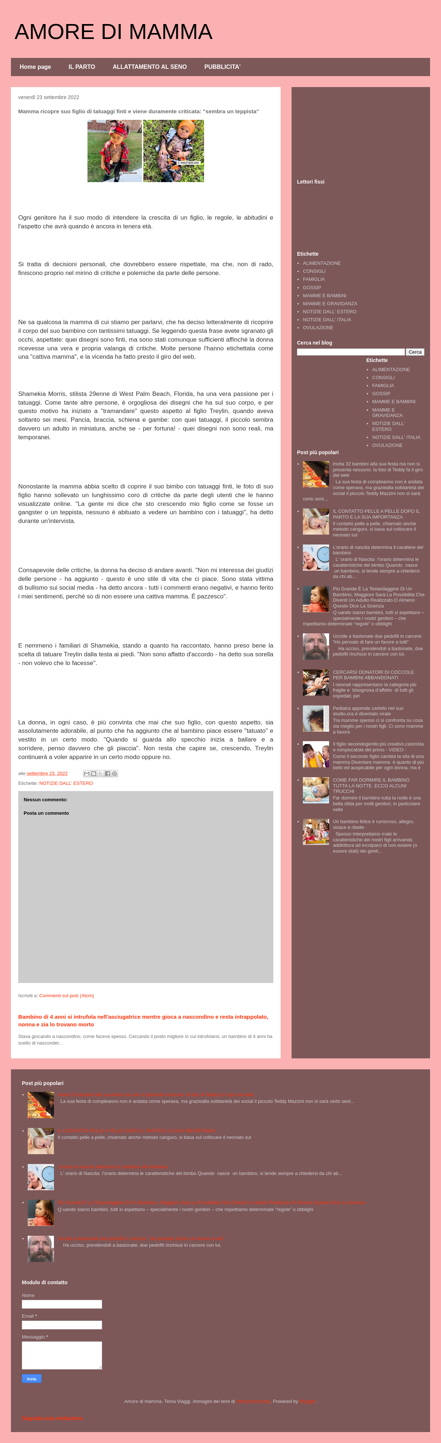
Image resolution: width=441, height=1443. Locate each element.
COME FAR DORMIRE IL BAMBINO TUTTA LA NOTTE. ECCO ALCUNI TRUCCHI (371, 785)
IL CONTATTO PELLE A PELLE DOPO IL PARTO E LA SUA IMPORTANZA (376, 514)
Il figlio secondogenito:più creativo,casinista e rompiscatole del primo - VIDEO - (378, 746)
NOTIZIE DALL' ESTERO (66, 783)
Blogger (307, 1401)
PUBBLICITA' (222, 67)
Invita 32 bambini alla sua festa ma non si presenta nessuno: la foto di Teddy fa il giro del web (378, 469)
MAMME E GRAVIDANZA (330, 303)
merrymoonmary (253, 1401)
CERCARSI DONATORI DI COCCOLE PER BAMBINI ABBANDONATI (373, 675)
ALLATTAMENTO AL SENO (150, 67)
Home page (35, 67)
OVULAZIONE (318, 327)
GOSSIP (312, 287)
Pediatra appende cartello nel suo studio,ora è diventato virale (368, 711)
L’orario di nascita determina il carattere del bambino (112, 1166)
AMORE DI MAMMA (113, 31)
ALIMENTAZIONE (322, 263)
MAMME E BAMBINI (324, 295)
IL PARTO (82, 67)
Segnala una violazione (52, 1418)
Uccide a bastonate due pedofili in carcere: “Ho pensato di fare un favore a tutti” (377, 639)
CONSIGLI (314, 271)
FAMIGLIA (314, 279)
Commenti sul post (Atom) (66, 995)
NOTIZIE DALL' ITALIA (327, 319)
